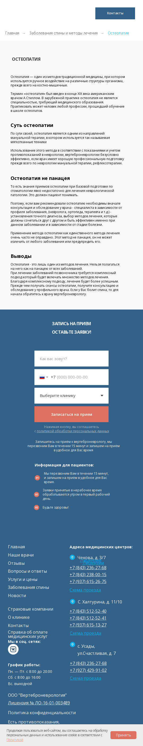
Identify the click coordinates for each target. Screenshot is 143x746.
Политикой (15, 740)
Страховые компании (30, 609)
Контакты (18, 625)
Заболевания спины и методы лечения (63, 33)
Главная (12, 33)
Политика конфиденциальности (42, 713)
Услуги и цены (22, 579)
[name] (71, 359)
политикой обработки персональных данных (73, 431)
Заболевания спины (28, 587)
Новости (17, 595)
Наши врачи (21, 555)
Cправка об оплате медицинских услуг (28, 634)
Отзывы (16, 563)
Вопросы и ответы (27, 571)
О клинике (19, 617)
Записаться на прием (71, 414)
